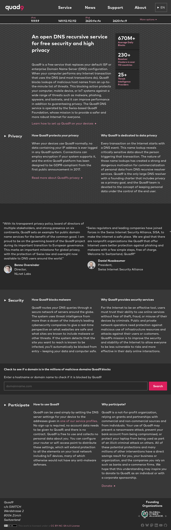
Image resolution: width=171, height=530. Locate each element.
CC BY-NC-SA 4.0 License (65, 525)
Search (158, 386)
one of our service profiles (78, 421)
